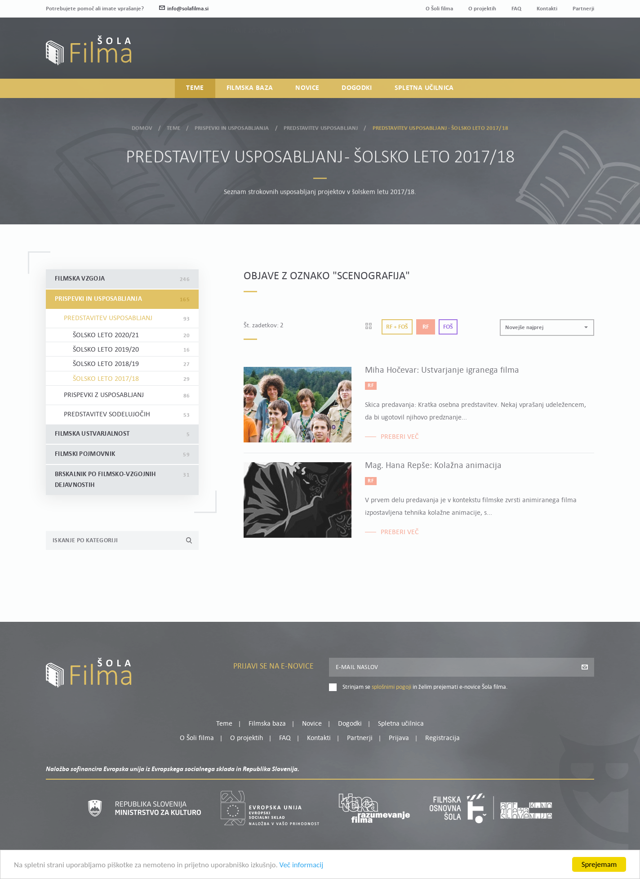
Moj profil (548, 41)
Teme (195, 88)
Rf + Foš (397, 327)
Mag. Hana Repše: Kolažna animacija (433, 465)
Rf (425, 327)
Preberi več (400, 437)
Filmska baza (250, 88)
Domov (142, 125)
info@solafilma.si (184, 9)
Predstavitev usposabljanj (321, 125)
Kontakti (547, 9)
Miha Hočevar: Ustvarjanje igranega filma (442, 370)
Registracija (579, 52)
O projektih (482, 9)
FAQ (516, 9)
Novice (307, 88)
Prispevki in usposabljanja (232, 125)
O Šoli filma (439, 9)
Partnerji (583, 9)
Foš (448, 327)
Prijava (538, 52)
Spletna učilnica (424, 88)
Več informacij (302, 871)
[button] (547, 327)
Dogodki (357, 88)
